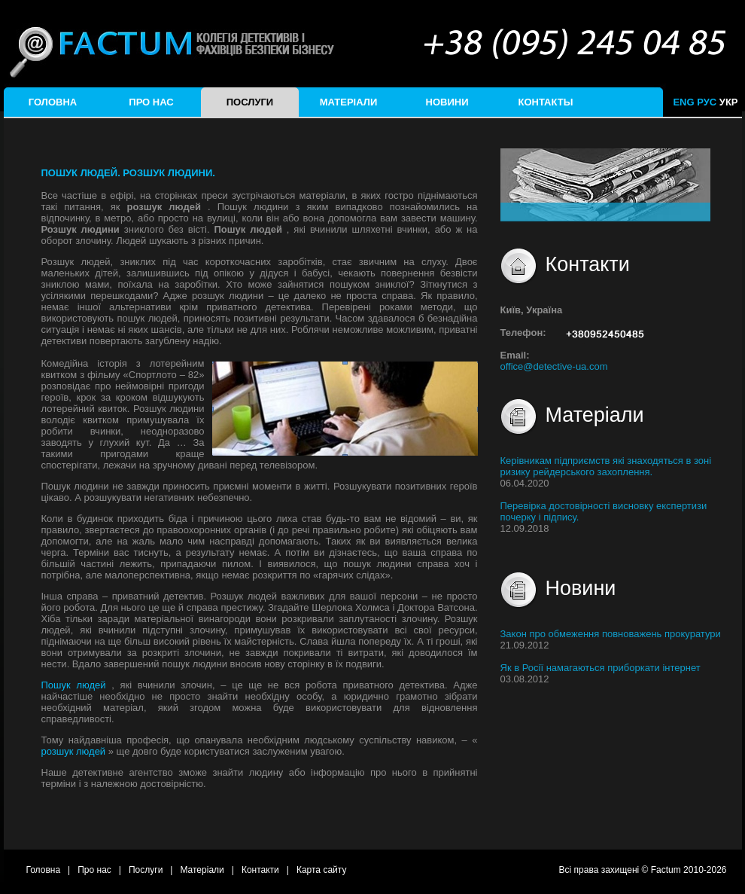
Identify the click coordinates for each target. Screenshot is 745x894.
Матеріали (348, 102)
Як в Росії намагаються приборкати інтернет (600, 667)
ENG (683, 102)
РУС (706, 102)
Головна (53, 102)
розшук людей (74, 751)
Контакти (260, 870)
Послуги (250, 102)
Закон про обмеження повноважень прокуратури (610, 633)
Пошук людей (76, 685)
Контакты (545, 102)
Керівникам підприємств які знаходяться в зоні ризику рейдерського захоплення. (606, 466)
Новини (447, 102)
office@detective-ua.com (554, 366)
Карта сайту (321, 870)
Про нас (151, 102)
